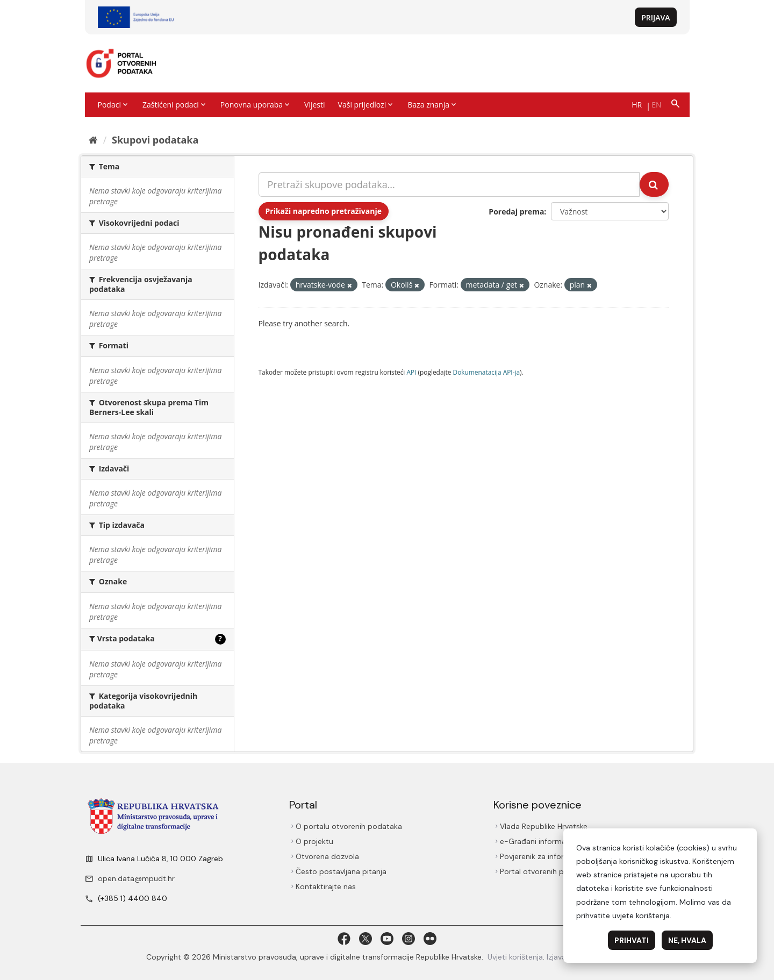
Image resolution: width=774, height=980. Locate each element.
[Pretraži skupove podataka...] (449, 184)
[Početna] (93, 139)
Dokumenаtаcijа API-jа (486, 372)
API (411, 372)
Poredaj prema (516, 211)
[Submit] (654, 184)
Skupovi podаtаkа (155, 139)
